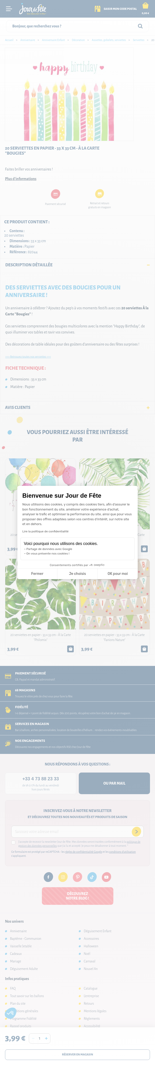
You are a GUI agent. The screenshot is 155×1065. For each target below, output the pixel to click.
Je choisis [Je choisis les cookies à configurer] (77, 574)
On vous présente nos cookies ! (47, 553)
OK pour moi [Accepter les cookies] (118, 574)
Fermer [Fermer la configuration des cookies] (37, 574)
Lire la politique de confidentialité (45, 531)
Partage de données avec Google (49, 549)
